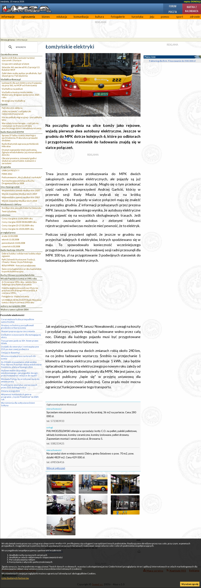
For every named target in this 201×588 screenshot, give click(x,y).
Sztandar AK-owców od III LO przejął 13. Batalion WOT (21, 68)
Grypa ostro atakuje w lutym (15, 64)
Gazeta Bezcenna (9, 54)
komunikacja (81, 16)
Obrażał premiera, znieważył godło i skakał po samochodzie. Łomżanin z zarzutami (19, 161)
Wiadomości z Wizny (11, 204)
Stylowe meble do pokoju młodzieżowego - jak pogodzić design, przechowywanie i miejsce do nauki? (19, 373)
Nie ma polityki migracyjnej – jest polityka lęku (22, 118)
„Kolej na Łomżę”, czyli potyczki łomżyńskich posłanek (16, 112)
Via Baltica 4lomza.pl (11, 79)
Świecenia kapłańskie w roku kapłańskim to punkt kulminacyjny (21, 270)
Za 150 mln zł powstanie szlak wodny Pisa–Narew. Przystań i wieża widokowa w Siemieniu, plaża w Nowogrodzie (21, 364)
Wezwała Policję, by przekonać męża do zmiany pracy (20, 380)
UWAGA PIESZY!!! (10, 170)
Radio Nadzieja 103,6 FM (12, 250)
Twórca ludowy (9, 211)
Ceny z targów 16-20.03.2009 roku (18, 229)
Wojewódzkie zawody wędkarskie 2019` (21, 197)
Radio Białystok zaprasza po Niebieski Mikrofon (20, 145)
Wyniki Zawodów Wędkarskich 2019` (19, 194)
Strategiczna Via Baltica (13, 100)
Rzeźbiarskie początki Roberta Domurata (21, 208)
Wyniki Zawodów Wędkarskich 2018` (19, 201)
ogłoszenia (28, 16)
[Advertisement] (93, 293)
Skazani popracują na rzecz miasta (18, 331)
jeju (152, 16)
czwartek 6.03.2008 (11, 246)
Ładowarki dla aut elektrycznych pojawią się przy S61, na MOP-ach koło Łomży (21, 84)
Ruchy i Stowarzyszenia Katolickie (17, 275)
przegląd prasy (8, 232)
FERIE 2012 (7, 174)
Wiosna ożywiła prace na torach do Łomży (18, 357)
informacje (8, 16)
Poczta (173, 12)
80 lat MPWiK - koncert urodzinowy (19, 265)
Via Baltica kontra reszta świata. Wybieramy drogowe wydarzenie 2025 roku (20, 95)
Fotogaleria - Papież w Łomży (15, 296)
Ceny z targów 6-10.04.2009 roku (17, 218)
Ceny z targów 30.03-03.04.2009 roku (19, 222)
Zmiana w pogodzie (10, 391)
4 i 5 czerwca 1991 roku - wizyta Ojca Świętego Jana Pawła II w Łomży (19, 283)
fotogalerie (118, 16)
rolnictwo (5, 215)
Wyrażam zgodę (189, 584)
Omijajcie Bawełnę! (10, 352)
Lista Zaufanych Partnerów (15, 578)
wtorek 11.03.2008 (10, 239)
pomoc (165, 16)
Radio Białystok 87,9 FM (12, 132)
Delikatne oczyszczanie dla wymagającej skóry (21, 335)
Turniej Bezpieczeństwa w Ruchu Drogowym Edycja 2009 (18, 182)
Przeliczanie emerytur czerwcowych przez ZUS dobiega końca (19, 386)
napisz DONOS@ (192, 1)
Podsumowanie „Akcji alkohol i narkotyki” (22, 177)
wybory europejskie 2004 (13, 306)
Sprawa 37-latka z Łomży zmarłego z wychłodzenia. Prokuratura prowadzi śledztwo (20, 138)
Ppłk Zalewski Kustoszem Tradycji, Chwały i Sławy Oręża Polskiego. (18, 260)
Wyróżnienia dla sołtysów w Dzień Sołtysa (18, 404)
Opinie (4, 104)
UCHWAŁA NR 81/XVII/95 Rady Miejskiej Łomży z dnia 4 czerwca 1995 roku (21, 301)
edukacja (61, 16)
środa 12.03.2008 (10, 236)
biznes (46, 16)
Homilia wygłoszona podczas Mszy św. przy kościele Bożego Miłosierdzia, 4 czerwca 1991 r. (20, 290)
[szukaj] (21, 47)
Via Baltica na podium (12, 89)
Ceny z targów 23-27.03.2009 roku (18, 225)
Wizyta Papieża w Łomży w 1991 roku (19, 278)
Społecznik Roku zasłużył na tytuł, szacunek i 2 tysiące (18, 59)
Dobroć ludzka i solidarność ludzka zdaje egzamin (21, 254)
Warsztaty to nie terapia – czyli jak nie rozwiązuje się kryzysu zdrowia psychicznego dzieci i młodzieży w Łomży (21, 125)
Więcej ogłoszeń (55, 468)
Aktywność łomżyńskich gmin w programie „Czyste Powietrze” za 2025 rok (19, 397)
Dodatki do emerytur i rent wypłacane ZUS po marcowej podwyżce (20, 347)
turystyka (137, 16)
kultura (99, 16)
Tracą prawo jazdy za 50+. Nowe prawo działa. (19, 341)
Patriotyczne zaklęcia (12, 108)
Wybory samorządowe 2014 (14, 309)
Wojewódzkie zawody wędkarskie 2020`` (21, 190)
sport (179, 16)
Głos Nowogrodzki (10, 187)
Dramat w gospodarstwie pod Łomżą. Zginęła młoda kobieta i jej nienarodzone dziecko (22, 152)
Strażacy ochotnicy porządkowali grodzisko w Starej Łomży (17, 326)
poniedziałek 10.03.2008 (13, 243)
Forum (172, 6)
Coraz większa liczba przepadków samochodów (17, 320)
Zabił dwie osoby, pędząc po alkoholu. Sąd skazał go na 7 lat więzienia (21, 74)
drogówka (6, 167)
